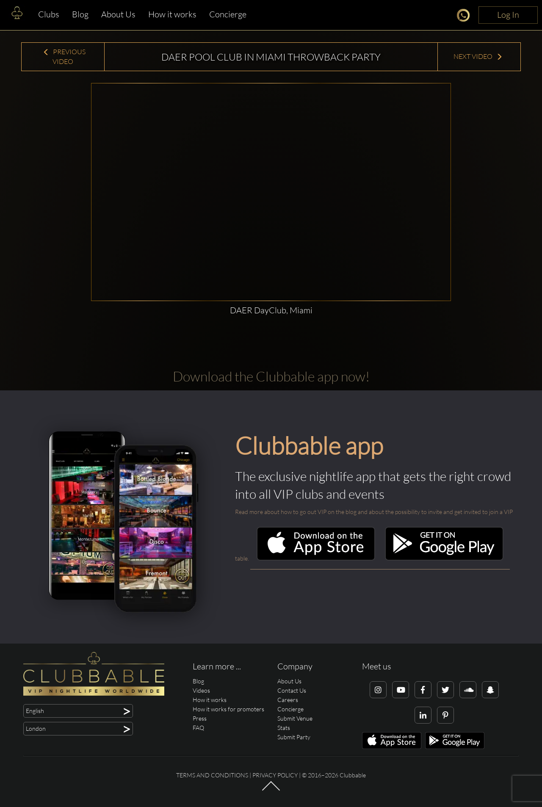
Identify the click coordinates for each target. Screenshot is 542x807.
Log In (508, 14)
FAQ (198, 727)
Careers (287, 699)
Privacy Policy (275, 775)
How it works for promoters (228, 709)
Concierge (227, 14)
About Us (118, 14)
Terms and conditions (212, 775)
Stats (283, 727)
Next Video (478, 56)
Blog (80, 14)
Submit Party (293, 737)
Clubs (48, 14)
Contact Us (291, 690)
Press (200, 718)
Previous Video (64, 56)
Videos (201, 690)
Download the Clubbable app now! (271, 376)
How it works (172, 14)
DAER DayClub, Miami (271, 310)
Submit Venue (294, 718)
